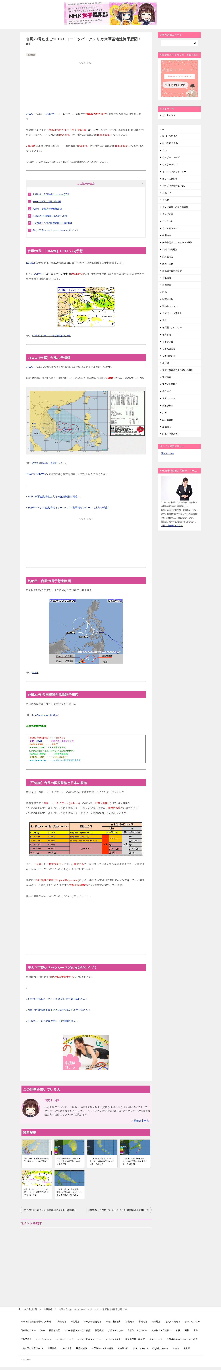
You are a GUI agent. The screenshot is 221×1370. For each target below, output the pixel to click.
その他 (165, 200)
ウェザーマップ (169, 164)
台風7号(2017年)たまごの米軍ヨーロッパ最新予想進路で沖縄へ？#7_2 (36, 1192)
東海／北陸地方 (169, 384)
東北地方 (166, 377)
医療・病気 (167, 264)
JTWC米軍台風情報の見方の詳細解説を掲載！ (54, 496)
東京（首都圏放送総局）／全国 (177, 370)
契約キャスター (169, 306)
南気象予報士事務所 (172, 271)
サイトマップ (168, 115)
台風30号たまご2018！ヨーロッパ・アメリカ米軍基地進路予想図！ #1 (118, 1210)
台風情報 (31, 55)
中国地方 (166, 235)
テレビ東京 (167, 214)
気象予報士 (167, 405)
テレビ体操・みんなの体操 (175, 207)
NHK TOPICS (169, 136)
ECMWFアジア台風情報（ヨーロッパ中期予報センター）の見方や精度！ (69, 507)
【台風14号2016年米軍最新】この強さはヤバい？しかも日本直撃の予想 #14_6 (69, 1192)
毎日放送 (166, 391)
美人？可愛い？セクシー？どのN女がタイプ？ (56, 230)
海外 (164, 412)
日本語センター (169, 356)
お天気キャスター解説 (102, 1348)
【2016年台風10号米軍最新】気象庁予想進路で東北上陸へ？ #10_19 (135, 1161)
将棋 (164, 320)
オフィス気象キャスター (174, 171)
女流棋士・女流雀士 (172, 313)
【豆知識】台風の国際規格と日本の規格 (52, 223)
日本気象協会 (168, 349)
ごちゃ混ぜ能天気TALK (173, 186)
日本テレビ (167, 341)
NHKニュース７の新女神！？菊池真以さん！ (53, 1021)
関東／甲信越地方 (171, 434)
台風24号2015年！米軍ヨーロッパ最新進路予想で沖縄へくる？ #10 (69, 1161)
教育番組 (166, 334)
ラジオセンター (169, 228)
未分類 (165, 363)
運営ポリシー (167, 453)
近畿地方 (166, 426)
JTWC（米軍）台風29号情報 (47, 201)
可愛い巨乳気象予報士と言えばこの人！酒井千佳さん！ (59, 1010)
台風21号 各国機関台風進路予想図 (50, 216)
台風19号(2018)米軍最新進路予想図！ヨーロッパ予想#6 (36, 1159)
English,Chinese (160, 1348)
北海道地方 (167, 256)
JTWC (29, 114)
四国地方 (166, 285)
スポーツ (166, 193)
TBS (164, 150)
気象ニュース (168, 398)
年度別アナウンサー (172, 327)
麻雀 (196, 1330)
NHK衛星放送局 (170, 143)
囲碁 (164, 292)
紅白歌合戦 (167, 419)
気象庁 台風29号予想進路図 (47, 208)
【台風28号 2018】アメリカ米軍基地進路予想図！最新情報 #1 (50, 1210)
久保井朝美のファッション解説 (177, 242)
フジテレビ (167, 221)
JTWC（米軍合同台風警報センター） (49, 463)
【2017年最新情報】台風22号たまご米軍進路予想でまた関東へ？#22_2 (102, 1161)
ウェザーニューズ (171, 157)
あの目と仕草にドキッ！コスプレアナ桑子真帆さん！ (58, 999)
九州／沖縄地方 (169, 249)
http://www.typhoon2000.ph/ (45, 715)
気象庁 (35, 672)
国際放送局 (167, 299)
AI (163, 129)
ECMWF (50, 114)
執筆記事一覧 (141, 1120)
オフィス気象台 (169, 179)
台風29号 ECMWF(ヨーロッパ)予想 (51, 194)
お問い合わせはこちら (172, 525)
